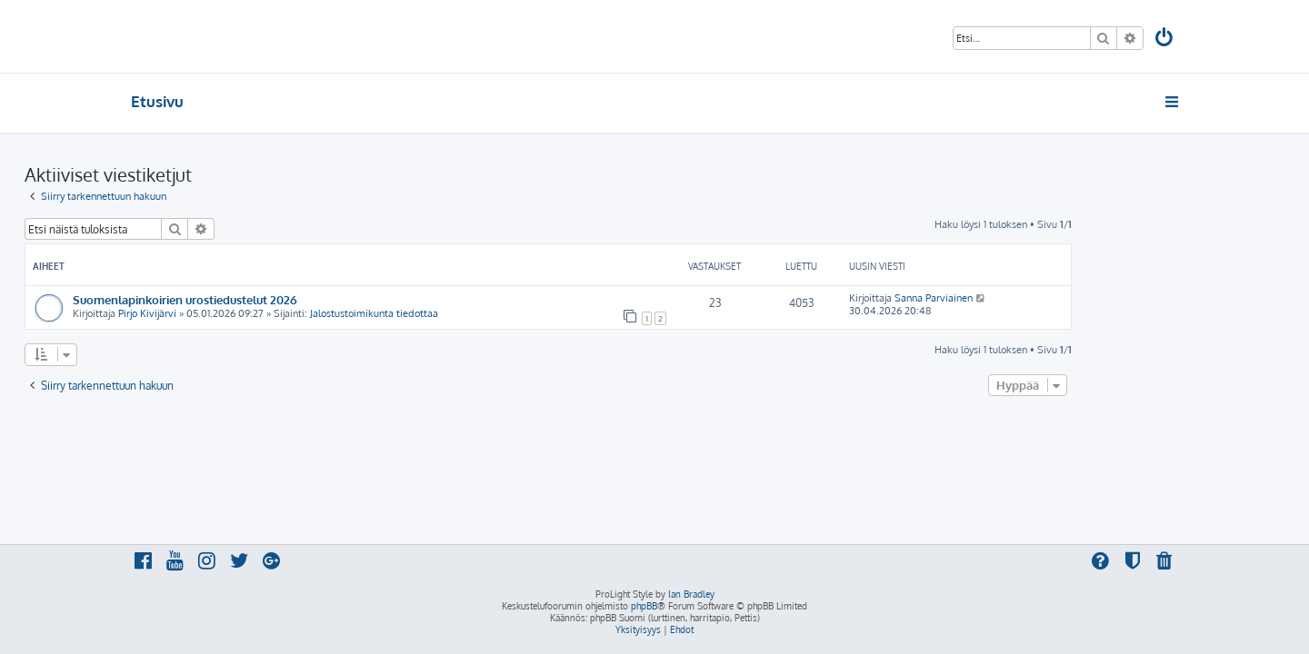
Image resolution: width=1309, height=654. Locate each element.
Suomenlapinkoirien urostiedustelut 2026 (291, 299)
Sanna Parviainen (1040, 298)
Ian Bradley (691, 594)
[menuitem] (1165, 39)
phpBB (644, 605)
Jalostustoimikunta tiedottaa (480, 313)
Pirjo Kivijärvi (254, 313)
